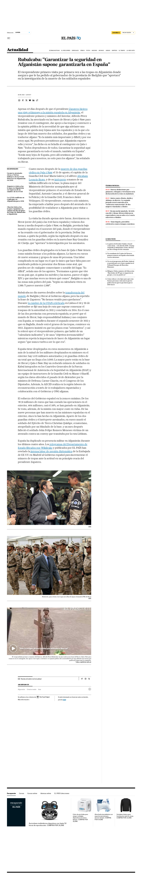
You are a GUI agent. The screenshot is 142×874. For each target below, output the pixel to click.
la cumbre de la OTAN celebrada (46, 303)
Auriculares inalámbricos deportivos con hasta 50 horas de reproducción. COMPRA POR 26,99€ (47, 824)
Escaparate (11, 793)
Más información (24, 699)
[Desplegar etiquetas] (89, 689)
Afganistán (21, 689)
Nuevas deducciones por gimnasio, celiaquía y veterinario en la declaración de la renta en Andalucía (120, 192)
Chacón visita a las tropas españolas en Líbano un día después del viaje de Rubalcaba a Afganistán (16, 210)
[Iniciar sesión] (128, 32)
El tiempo (122, 50)
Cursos (21, 793)
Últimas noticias (54, 50)
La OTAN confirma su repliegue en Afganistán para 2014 (15, 199)
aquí (64, 700)
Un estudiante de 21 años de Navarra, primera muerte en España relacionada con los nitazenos (120, 255)
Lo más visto (131, 50)
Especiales (75, 50)
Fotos (88, 50)
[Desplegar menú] (9, 38)
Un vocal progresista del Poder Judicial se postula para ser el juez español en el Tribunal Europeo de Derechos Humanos (120, 264)
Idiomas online (45, 793)
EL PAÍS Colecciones (61, 793)
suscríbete (116, 32)
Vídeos (82, 50)
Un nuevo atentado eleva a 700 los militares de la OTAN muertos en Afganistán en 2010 (16, 177)
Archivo (101, 50)
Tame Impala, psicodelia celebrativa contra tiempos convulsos (120, 223)
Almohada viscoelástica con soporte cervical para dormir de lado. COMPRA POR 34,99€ (104, 817)
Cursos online (32, 793)
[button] (49, 631)
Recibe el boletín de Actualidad (31, 679)
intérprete (60, 179)
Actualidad (17, 50)
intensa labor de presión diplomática (51, 451)
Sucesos (94, 50)
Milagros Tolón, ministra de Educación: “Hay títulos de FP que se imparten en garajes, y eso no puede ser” (120, 273)
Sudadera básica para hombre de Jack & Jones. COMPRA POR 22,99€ (125, 816)
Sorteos (114, 50)
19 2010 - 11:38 (24, 95)
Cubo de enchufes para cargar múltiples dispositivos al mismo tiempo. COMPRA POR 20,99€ (80, 818)
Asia (39, 689)
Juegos (108, 50)
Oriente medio (31, 689)
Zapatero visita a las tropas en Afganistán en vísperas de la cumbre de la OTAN (15, 189)
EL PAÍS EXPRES (65, 50)
